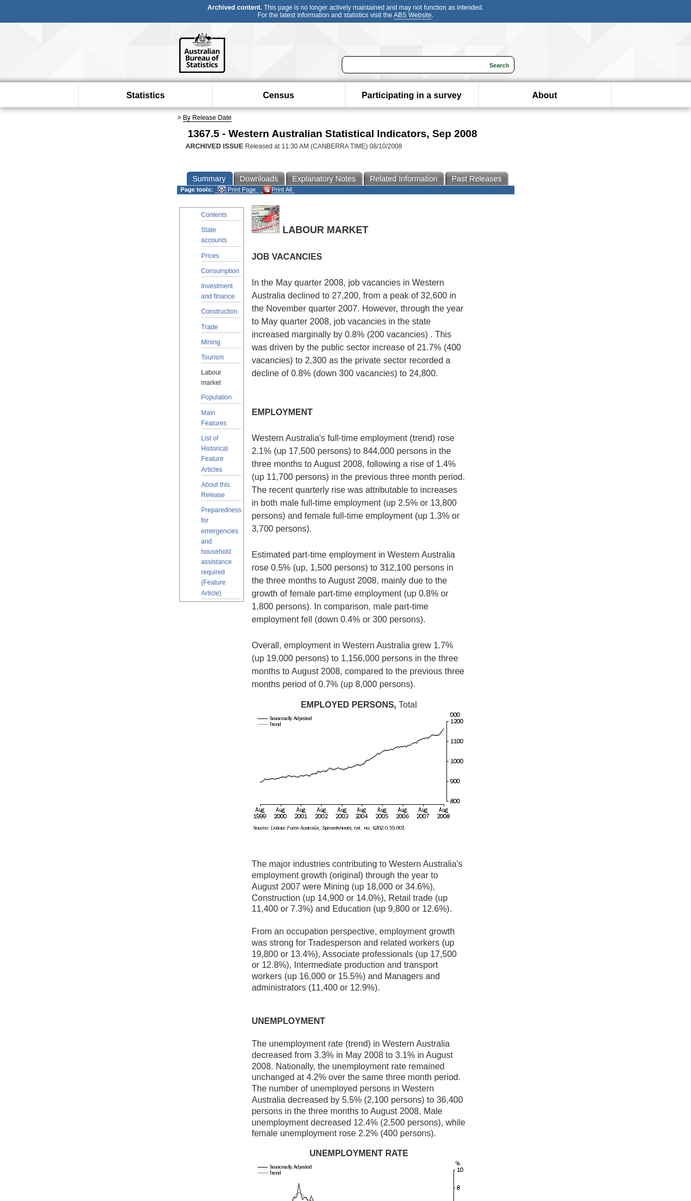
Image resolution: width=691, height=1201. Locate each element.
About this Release (215, 490)
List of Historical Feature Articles (214, 454)
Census (278, 95)
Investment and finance (218, 291)
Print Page (237, 189)
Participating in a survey (412, 95)
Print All (277, 189)
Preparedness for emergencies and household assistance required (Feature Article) (221, 551)
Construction (219, 311)
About (544, 95)
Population (216, 397)
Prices (210, 256)
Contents (214, 215)
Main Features (214, 418)
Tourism (212, 357)
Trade (209, 327)
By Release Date (207, 117)
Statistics (145, 95)
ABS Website (412, 15)
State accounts (214, 235)
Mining (210, 342)
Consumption (220, 271)
